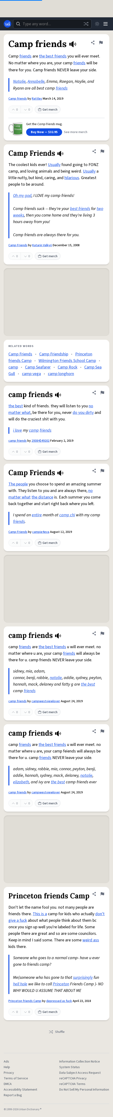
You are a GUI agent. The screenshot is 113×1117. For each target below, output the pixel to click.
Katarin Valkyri (42, 245)
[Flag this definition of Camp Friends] (102, 151)
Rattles (37, 98)
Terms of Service (16, 1078)
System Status (69, 1067)
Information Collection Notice (79, 1061)
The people (18, 484)
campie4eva (40, 532)
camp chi (67, 515)
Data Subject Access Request (80, 1072)
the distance (42, 497)
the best (15, 406)
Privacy (9, 1072)
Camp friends (17, 98)
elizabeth (21, 782)
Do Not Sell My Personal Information (84, 1089)
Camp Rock (67, 367)
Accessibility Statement (20, 1089)
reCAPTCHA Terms (72, 1084)
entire (37, 515)
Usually (54, 165)
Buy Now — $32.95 (44, 132)
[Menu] (105, 24)
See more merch (75, 132)
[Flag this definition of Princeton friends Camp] (102, 894)
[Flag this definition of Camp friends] (101, 42)
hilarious (71, 178)
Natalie (19, 81)
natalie (56, 678)
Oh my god (22, 196)
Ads (6, 1061)
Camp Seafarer (38, 367)
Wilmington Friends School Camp (67, 361)
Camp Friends (17, 245)
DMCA (8, 1084)
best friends (80, 209)
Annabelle (36, 81)
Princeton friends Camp (24, 1001)
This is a (40, 914)
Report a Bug (13, 1095)
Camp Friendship (53, 354)
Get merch (47, 109)
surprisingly (83, 977)
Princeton (61, 984)
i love (17, 430)
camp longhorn (61, 374)
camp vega (31, 374)
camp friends (17, 440)
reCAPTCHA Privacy (73, 1078)
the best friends (53, 56)
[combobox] (52, 24)
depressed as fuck (59, 1001)
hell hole (20, 984)
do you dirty (83, 413)
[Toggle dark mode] (97, 24)
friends (25, 56)
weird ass (90, 940)
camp (13, 367)
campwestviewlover (46, 701)
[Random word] (86, 24)
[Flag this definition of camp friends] (102, 392)
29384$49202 (40, 440)
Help (7, 1067)
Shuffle (57, 1032)
